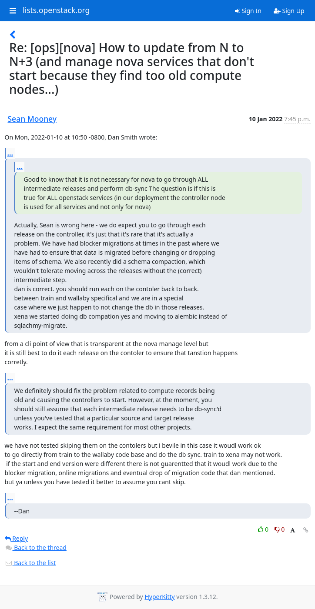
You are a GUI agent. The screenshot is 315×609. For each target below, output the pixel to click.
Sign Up (289, 11)
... (10, 153)
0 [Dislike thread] (280, 529)
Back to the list (30, 563)
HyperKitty (159, 596)
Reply (16, 538)
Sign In (248, 11)
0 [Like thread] (264, 529)
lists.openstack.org (56, 10)
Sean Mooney (32, 118)
